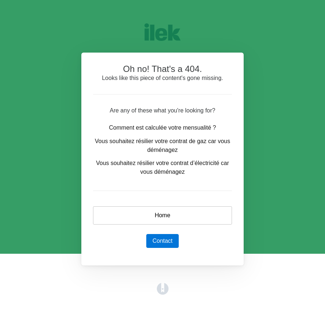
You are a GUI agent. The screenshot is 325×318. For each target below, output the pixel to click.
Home (162, 215)
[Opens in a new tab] (163, 288)
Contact (162, 241)
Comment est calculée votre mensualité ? (162, 127)
